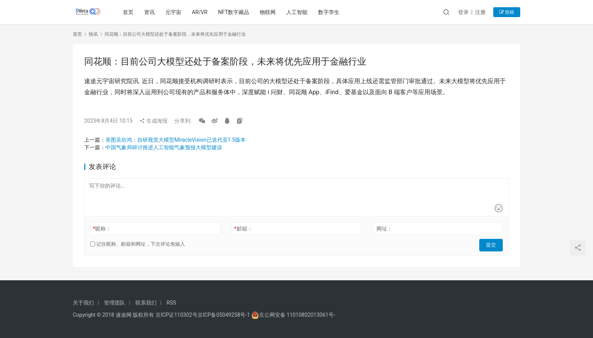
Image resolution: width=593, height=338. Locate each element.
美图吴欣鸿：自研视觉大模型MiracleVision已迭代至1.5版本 (175, 140)
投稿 (506, 12)
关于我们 (83, 303)
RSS (171, 303)
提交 (492, 244)
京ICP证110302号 (176, 315)
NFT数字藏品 (234, 12)
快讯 (93, 34)
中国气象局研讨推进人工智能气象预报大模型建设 (163, 147)
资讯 (150, 12)
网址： (384, 229)
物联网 (269, 12)
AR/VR (201, 12)
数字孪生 (329, 12)
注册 (480, 12)
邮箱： (243, 229)
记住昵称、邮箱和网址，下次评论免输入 (137, 244)
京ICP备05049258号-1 (224, 315)
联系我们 (146, 303)
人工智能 (298, 12)
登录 (463, 12)
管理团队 (114, 303)
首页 (129, 12)
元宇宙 (174, 12)
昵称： (102, 229)
